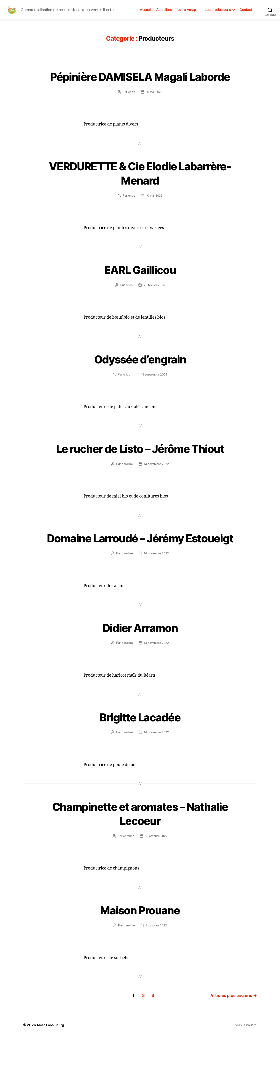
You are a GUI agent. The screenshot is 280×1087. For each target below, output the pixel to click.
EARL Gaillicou (140, 292)
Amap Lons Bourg (51, 1076)
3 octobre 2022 (156, 976)
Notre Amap (186, 14)
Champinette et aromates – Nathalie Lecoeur (140, 864)
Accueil (145, 14)
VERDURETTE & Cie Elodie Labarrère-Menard (140, 196)
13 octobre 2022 (156, 887)
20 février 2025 (154, 308)
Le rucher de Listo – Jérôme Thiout (139, 478)
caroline (126, 501)
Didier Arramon (140, 678)
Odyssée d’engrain (140, 382)
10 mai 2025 (154, 115)
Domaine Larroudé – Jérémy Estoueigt (140, 582)
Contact (245, 14)
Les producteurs (218, 14)
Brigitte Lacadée (140, 768)
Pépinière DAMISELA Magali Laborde (140, 92)
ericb (131, 115)
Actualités (164, 14)
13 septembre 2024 (154, 397)
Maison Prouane (140, 961)
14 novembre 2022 (156, 501)
